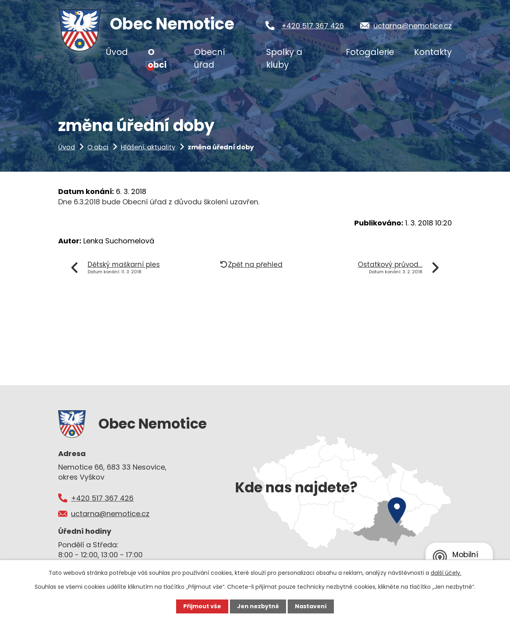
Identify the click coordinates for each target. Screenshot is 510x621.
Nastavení (311, 606)
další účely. (446, 573)
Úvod (66, 147)
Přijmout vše (202, 606)
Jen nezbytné (258, 606)
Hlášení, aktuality (148, 147)
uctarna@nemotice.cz (412, 26)
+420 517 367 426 (312, 26)
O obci (97, 147)
